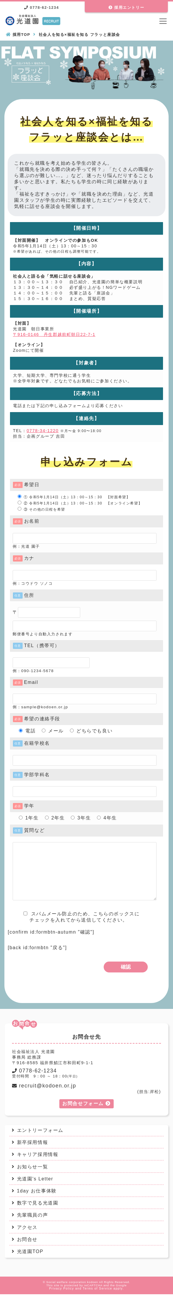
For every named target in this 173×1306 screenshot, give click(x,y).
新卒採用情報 (32, 1154)
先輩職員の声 (32, 1226)
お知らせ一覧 (32, 1178)
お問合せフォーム (86, 1115)
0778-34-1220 (43, 430)
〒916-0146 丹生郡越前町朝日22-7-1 (54, 334)
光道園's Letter (35, 1190)
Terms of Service (97, 1300)
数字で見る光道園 (37, 1214)
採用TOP (22, 34)
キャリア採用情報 (37, 1166)
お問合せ (27, 1251)
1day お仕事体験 (37, 1202)
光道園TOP (30, 1263)
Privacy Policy (61, 1300)
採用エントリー (126, 7)
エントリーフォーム (40, 1142)
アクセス (27, 1239)
